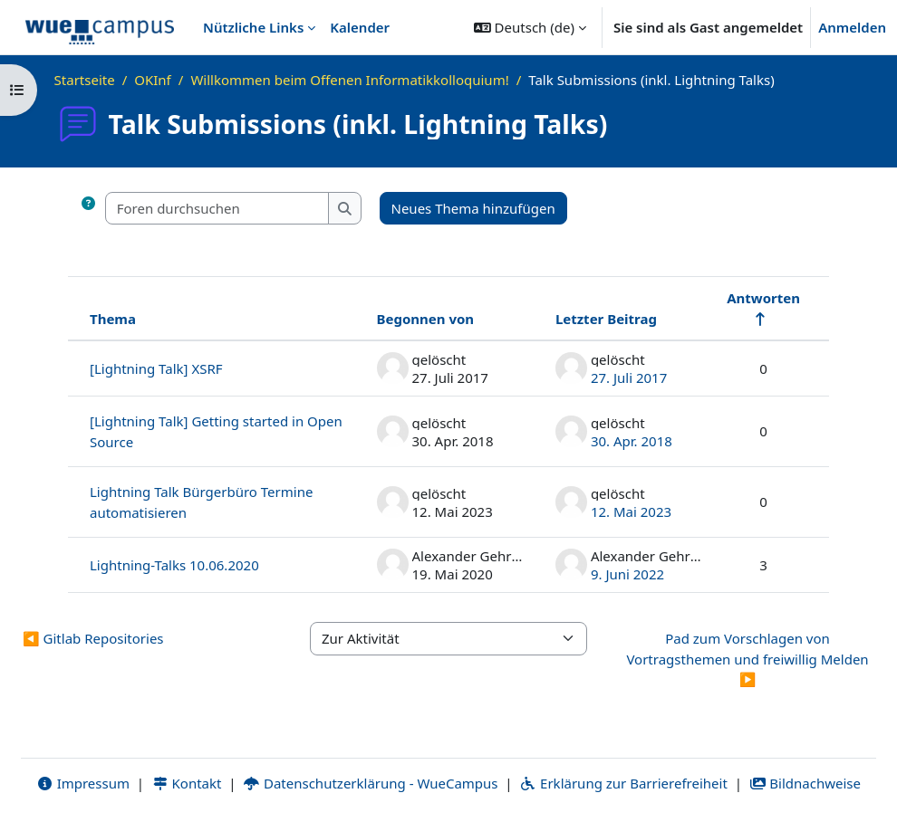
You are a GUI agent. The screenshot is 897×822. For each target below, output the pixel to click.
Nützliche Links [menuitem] (253, 27)
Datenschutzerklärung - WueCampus (370, 783)
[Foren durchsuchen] (217, 208)
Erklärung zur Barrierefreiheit (623, 783)
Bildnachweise (805, 783)
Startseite (84, 80)
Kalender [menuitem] (360, 27)
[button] (530, 27)
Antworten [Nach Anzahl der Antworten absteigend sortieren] (763, 298)
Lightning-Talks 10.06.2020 (174, 565)
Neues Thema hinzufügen (473, 208)
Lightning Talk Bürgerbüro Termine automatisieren (201, 502)
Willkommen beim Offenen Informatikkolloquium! (349, 80)
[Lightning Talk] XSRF (156, 368)
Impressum (83, 783)
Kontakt (186, 783)
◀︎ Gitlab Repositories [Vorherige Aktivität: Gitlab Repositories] (93, 638)
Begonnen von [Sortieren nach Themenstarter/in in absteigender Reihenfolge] (426, 319)
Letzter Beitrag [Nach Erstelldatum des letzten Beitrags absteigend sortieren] (606, 319)
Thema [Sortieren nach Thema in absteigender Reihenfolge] (113, 319)
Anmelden (852, 27)
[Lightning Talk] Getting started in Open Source (216, 431)
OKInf (152, 80)
